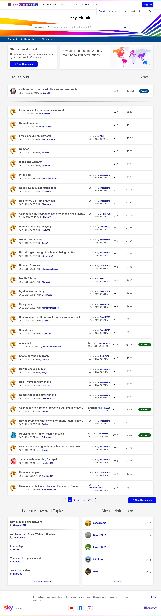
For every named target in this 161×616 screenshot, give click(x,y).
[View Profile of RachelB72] (47, 334)
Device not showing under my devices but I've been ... (51, 446)
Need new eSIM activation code (37, 187)
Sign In (148, 4)
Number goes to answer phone (37, 394)
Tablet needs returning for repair (38, 459)
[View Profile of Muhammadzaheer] (50, 308)
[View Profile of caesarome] (105, 175)
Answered (144, 345)
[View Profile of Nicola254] (46, 191)
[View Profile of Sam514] (46, 385)
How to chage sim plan (32, 369)
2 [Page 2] (74, 500)
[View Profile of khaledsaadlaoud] (50, 269)
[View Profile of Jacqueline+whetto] (52, 347)
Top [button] (155, 597)
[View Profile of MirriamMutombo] (50, 178)
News (64, 4)
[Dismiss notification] (150, 11)
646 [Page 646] (90, 500)
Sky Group (37, 600)
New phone (26, 304)
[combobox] (86, 27)
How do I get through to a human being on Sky (47, 252)
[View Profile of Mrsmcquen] (47, 476)
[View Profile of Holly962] (46, 230)
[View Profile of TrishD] (45, 243)
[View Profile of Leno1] (45, 411)
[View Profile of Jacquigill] (46, 398)
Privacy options (38, 597)
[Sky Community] (25, 4)
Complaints (113, 597)
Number (24, 149)
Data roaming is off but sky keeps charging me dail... (50, 317)
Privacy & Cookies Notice (74, 597)
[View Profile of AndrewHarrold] (49, 490)
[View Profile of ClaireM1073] (19, 525)
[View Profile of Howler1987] (47, 463)
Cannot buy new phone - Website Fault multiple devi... (51, 407)
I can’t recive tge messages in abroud (41, 110)
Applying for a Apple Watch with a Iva (41, 433)
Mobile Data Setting (31, 239)
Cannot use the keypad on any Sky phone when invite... (52, 213)
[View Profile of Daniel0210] (105, 330)
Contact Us (125, 597)
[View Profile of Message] (46, 114)
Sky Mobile (80, 17)
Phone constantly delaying (35, 226)
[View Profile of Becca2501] (47, 295)
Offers (97, 4)
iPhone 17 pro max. (30, 265)
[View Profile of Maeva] (45, 450)
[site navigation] (9, 4)
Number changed (29, 472)
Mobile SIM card (28, 278)
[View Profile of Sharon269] (47, 127)
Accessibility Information (96, 597)
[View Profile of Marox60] (46, 282)
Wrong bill (25, 174)
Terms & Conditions (54, 597)
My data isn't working (32, 291)
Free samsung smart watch (35, 136)
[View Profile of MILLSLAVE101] (49, 139)
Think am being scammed (25, 558)
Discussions (49, 4)
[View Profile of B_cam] (45, 321)
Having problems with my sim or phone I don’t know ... (51, 420)
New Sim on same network (26, 521)
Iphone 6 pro (17, 546)
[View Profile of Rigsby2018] (104, 408)
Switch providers (20, 570)
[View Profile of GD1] (102, 136)
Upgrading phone (29, 123)
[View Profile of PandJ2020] (105, 227)
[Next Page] (96, 499)
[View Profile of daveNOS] (103, 434)
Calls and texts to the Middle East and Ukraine (47, 89)
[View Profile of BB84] (16, 549)
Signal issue (26, 330)
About (85, 4)
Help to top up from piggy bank (37, 200)
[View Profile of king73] (45, 372)
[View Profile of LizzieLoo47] (47, 256)
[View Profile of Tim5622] (47, 217)
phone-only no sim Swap (34, 356)
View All (118, 581)
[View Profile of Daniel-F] (47, 93)
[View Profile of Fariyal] (45, 424)
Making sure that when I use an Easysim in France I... (51, 486)
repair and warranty (31, 161)
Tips (74, 4)
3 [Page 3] (78, 500)
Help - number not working (35, 381)
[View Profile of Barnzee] (17, 573)
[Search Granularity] (42, 27)
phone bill (25, 343)
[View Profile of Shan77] (45, 152)
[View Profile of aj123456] (46, 165)
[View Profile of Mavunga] (46, 204)
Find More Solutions (43, 581)
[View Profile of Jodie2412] (47, 359)
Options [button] (144, 77)
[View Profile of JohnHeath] (47, 437)
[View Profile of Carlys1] (17, 561)
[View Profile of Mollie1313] (105, 214)
